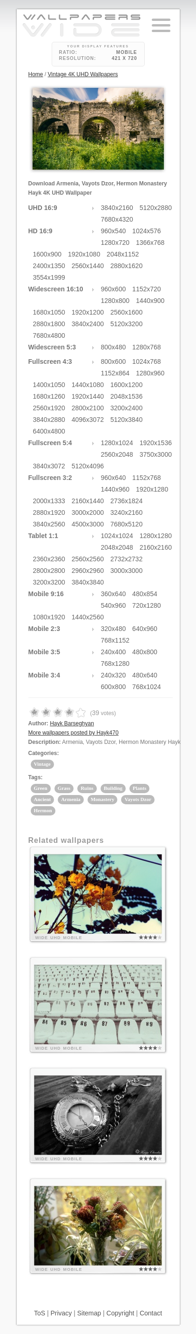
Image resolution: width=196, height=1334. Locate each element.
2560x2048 (117, 454)
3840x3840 (88, 582)
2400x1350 (49, 265)
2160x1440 (88, 501)
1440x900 (150, 300)
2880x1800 (49, 324)
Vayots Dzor (137, 799)
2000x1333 (49, 501)
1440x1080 (88, 384)
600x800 (113, 686)
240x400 (113, 652)
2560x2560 (88, 559)
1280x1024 (117, 443)
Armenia (71, 799)
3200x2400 (126, 408)
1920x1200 (88, 312)
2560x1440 (88, 265)
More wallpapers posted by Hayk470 (73, 732)
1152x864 (115, 373)
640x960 (144, 628)
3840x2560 (49, 524)
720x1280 (146, 605)
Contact (151, 1313)
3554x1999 (49, 277)
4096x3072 (88, 419)
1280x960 (150, 373)
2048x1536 (126, 396)
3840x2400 (88, 324)
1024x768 (146, 361)
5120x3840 (126, 419)
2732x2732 (126, 559)
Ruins (87, 788)
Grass (64, 788)
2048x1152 (123, 254)
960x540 (113, 231)
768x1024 (146, 686)
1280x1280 (156, 535)
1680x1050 (49, 312)
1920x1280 (152, 489)
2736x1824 (126, 501)
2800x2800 (49, 570)
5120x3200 (126, 324)
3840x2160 (117, 207)
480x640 (144, 675)
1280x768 (146, 347)
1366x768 (150, 242)
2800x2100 (88, 408)
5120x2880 (156, 207)
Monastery (103, 799)
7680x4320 (117, 219)
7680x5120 (126, 524)
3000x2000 (88, 512)
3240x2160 (126, 512)
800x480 (113, 347)
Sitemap (89, 1313)
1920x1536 (156, 443)
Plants (139, 788)
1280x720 (115, 242)
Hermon (43, 810)
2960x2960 (88, 570)
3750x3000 (156, 454)
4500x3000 (88, 524)
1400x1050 (49, 384)
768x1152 (115, 640)
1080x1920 (49, 617)
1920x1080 (84, 254)
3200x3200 (49, 582)
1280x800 (115, 300)
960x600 (113, 289)
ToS (39, 1313)
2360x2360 (49, 559)
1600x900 (47, 254)
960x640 (113, 477)
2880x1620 (126, 265)
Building (113, 788)
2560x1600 (126, 312)
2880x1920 (49, 512)
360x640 (113, 594)
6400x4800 (49, 431)
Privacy (61, 1313)
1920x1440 (88, 396)
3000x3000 (126, 570)
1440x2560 (88, 617)
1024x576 (146, 231)
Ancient (42, 799)
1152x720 (146, 289)
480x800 (144, 652)
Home (35, 74)
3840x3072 (49, 466)
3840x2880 (49, 419)
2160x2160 (156, 547)
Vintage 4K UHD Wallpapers (83, 74)
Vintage (42, 764)
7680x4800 (49, 335)
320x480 (113, 628)
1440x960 (115, 489)
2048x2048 (117, 547)
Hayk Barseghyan (72, 723)
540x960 (113, 605)
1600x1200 (126, 384)
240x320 (113, 675)
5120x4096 (88, 466)
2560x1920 (49, 408)
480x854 (144, 594)
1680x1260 (49, 396)
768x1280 (115, 663)
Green (40, 788)
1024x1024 (117, 535)
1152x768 (146, 477)
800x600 (113, 361)
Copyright (121, 1313)
